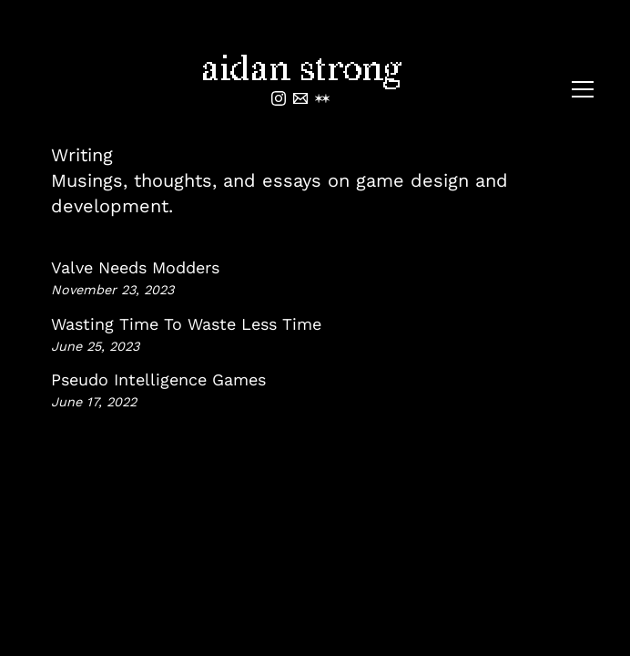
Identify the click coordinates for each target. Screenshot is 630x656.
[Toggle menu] (582, 89)
